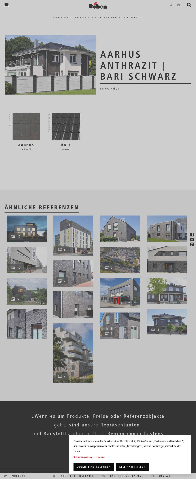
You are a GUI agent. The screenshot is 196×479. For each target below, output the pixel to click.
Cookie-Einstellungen (94, 466)
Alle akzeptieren (132, 466)
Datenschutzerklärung (83, 457)
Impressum (101, 457)
